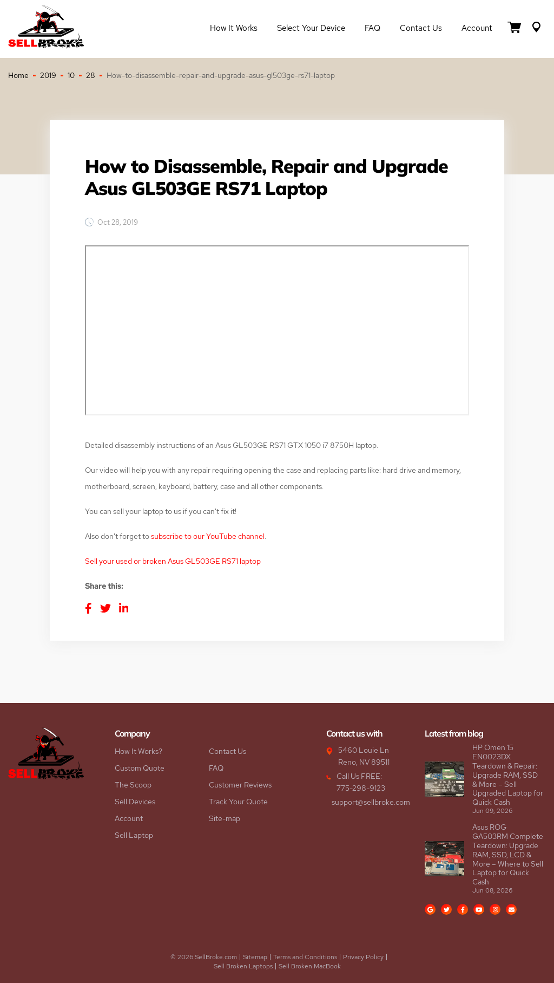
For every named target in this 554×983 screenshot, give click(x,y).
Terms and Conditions (305, 957)
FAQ (372, 28)
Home (18, 75)
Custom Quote (139, 768)
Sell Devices (135, 801)
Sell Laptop (134, 835)
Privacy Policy (363, 957)
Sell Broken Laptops (243, 966)
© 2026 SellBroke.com (203, 957)
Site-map (224, 818)
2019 (48, 75)
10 (71, 75)
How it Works (234, 28)
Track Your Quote (238, 801)
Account (476, 28)
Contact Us (421, 28)
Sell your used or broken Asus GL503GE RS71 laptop (173, 561)
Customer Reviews (240, 785)
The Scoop (133, 785)
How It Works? (138, 751)
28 (90, 75)
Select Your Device (311, 28)
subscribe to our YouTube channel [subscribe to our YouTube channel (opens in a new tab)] (208, 536)
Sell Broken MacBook (310, 966)
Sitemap (255, 957)
